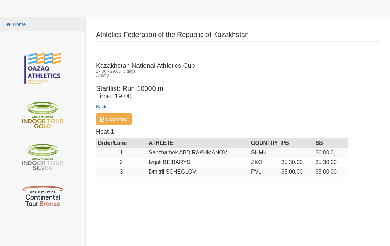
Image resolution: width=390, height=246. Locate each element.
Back (101, 106)
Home (15, 24)
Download (113, 119)
